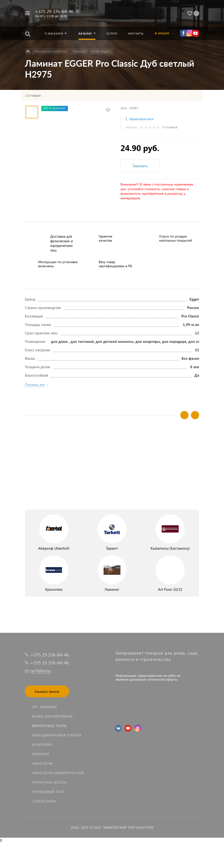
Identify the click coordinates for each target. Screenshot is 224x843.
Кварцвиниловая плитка (56, 735)
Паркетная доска (49, 782)
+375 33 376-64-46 (49, 663)
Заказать (140, 165)
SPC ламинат (44, 707)
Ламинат (40, 754)
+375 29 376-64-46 (54, 11)
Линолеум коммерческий (58, 773)
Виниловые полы (49, 725)
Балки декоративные (52, 716)
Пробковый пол (48, 791)
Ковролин (42, 744)
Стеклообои (44, 801)
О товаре (34, 95)
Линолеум (42, 763)
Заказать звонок (47, 691)
